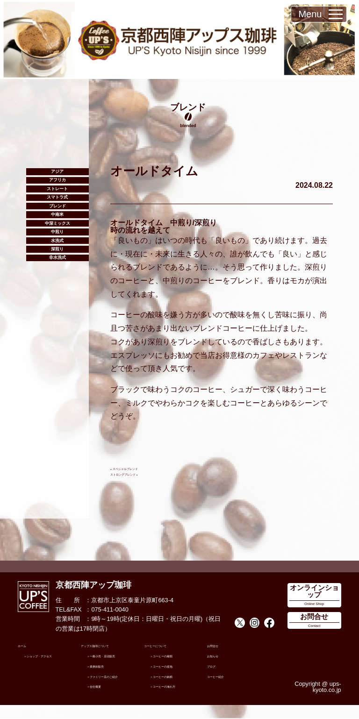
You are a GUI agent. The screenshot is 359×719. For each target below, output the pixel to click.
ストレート (57, 208)
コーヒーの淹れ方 (180, 687)
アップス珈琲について (111, 646)
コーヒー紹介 (225, 677)
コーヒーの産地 (177, 666)
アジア (57, 175)
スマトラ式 (57, 224)
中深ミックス (57, 273)
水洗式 (57, 305)
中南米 (57, 256)
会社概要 (105, 699)
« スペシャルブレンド (140, 467)
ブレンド (57, 240)
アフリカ (57, 192)
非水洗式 (57, 337)
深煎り (57, 321)
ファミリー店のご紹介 (114, 686)
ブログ (216, 666)
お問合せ (219, 646)
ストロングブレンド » (140, 473)
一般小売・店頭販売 (114, 660)
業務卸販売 (108, 672)
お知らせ (219, 657)
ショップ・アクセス (51, 660)
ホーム (27, 646)
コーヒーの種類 (177, 657)
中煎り (57, 288)
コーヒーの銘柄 (177, 677)
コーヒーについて (168, 646)
